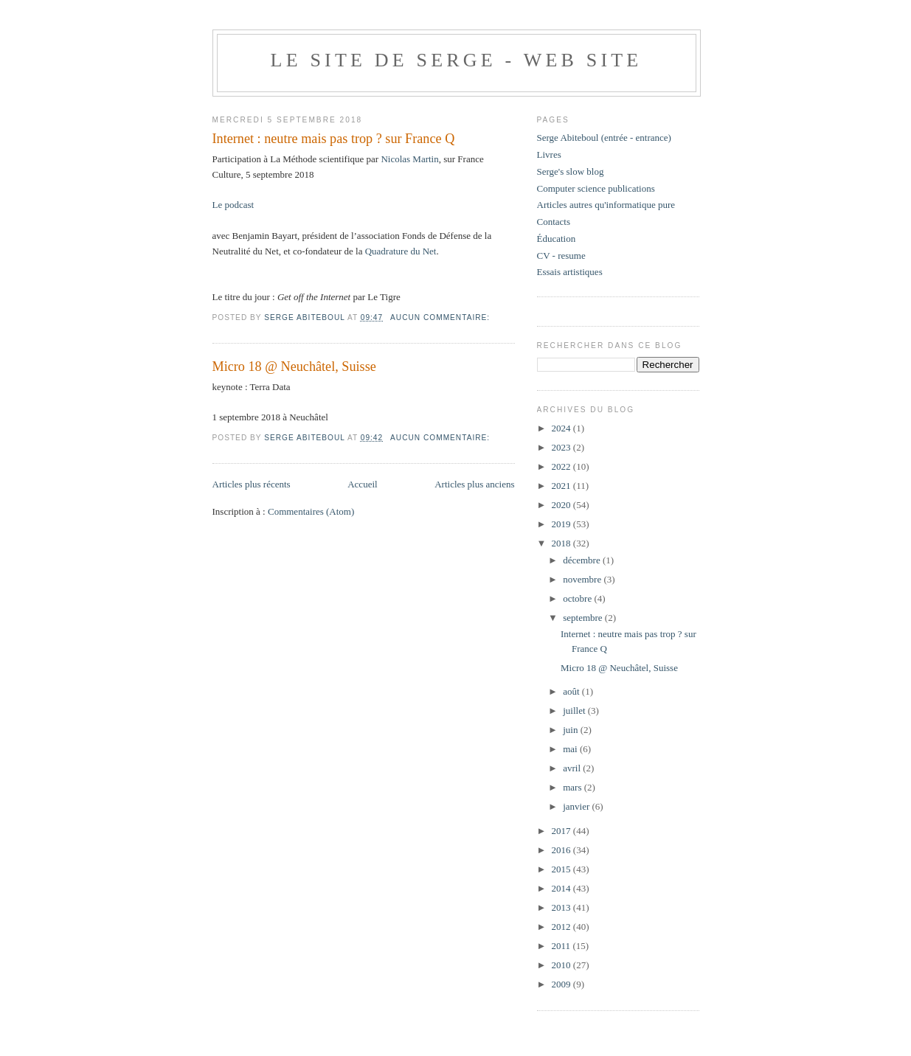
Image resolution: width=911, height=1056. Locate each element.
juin (571, 729)
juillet (575, 710)
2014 (562, 888)
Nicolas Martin (409, 158)
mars (573, 787)
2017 (562, 830)
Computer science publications (596, 188)
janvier (577, 806)
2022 (562, 466)
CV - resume (561, 255)
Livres (549, 154)
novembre (583, 579)
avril (573, 768)
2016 (562, 849)
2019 (562, 523)
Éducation (556, 238)
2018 (562, 543)
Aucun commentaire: (441, 317)
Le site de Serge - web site (456, 60)
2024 (562, 428)
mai (571, 748)
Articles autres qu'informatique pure (606, 204)
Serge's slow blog (570, 171)
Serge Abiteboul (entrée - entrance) (604, 137)
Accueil (362, 484)
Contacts (554, 221)
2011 (562, 945)
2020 (562, 504)
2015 (562, 869)
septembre (584, 617)
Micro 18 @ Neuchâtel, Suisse (294, 366)
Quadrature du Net (401, 251)
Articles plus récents (251, 484)
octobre (578, 598)
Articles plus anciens (474, 484)
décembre (583, 560)
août (572, 691)
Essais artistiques (570, 271)
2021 (562, 485)
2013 (562, 907)
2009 (562, 984)
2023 (562, 447)
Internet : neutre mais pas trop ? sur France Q (333, 138)
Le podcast (234, 204)
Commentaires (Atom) (311, 511)
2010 (562, 964)
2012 (562, 926)
